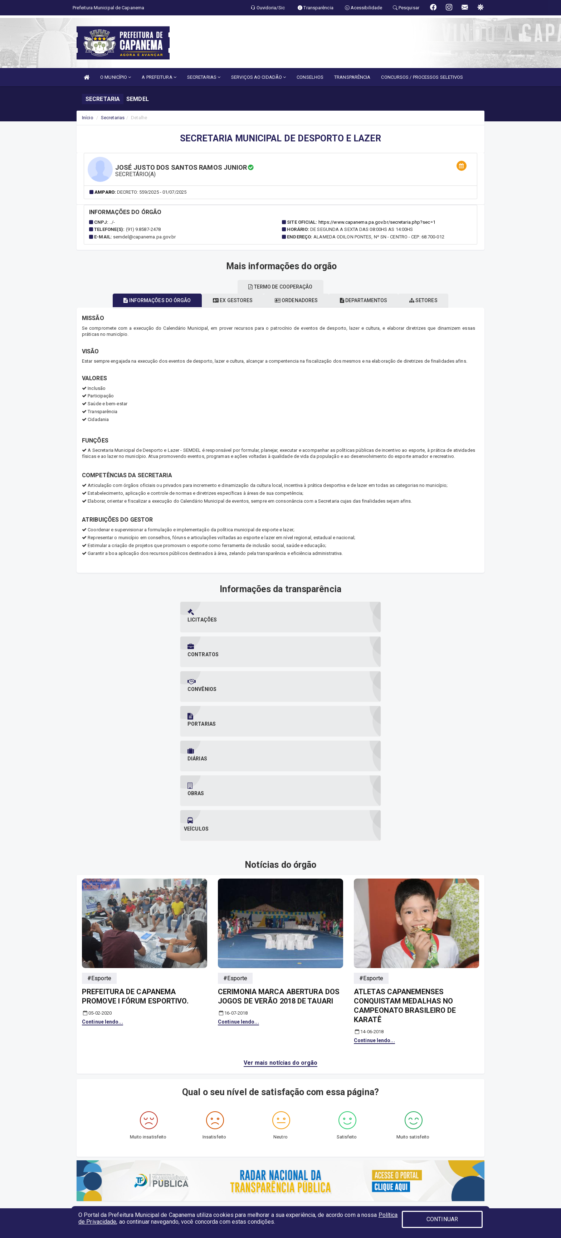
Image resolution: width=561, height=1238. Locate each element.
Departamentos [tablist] (371, 300)
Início (87, 117)
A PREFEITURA (159, 77)
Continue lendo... (102, 848)
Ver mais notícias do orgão (281, 889)
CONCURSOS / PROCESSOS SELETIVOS (422, 77)
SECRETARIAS (203, 77)
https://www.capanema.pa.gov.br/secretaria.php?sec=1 (376, 222)
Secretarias (113, 117)
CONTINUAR (442, 1219)
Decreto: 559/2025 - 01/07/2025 (151, 192)
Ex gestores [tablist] (225, 300)
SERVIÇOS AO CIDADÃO (258, 77)
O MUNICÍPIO (115, 77)
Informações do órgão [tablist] (141, 300)
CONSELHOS (310, 77)
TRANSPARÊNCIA (352, 77)
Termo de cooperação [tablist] (280, 287)
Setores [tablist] (439, 300)
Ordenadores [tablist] (296, 300)
